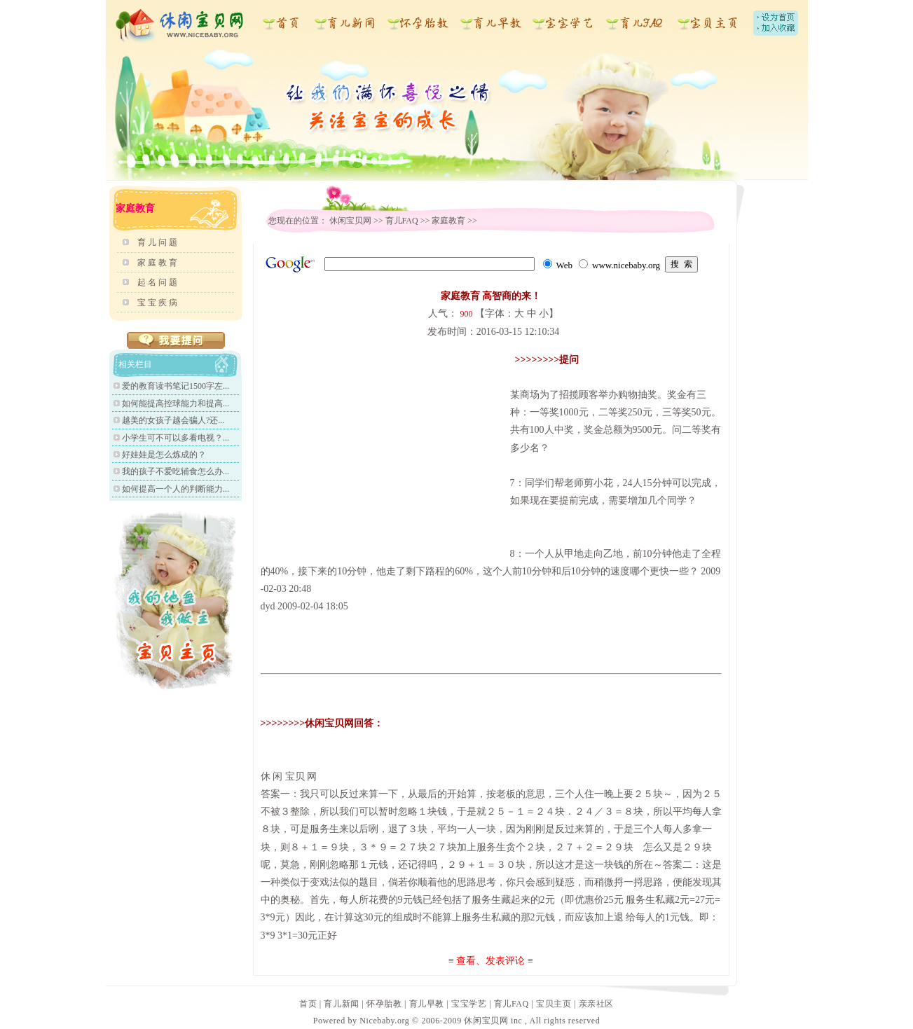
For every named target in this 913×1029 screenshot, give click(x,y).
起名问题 (158, 282)
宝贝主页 (553, 1004)
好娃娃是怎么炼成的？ (164, 455)
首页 (308, 1004)
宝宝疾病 (158, 303)
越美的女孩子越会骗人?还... (173, 420)
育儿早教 (426, 1004)
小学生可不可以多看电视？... (175, 438)
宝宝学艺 (468, 1004)
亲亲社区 (596, 1004)
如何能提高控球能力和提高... (175, 403)
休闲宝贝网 (350, 221)
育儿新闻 (341, 1004)
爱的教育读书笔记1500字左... (175, 386)
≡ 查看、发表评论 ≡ (490, 960)
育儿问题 (158, 242)
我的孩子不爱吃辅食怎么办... (175, 471)
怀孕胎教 (383, 1004)
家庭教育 (158, 263)
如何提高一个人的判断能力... (175, 489)
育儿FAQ (401, 221)
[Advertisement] (378, 449)
